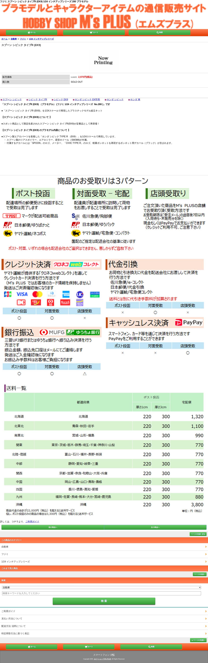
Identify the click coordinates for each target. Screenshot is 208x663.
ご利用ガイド (32, 521)
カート (94, 32)
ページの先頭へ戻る (198, 534)
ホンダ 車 (135, 99)
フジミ (23, 39)
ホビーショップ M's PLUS (102, 659)
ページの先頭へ (199, 574)
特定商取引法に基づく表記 (15, 633)
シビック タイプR (37, 99)
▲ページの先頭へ (198, 640)
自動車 (14, 39)
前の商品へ (53, 527)
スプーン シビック (12, 99)
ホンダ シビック (115, 99)
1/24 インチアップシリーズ (41, 39)
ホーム (31, 32)
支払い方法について (11, 618)
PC (113, 655)
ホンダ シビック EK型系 (87, 99)
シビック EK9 (61, 99)
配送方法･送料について (13, 626)
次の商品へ (155, 527)
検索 (159, 32)
